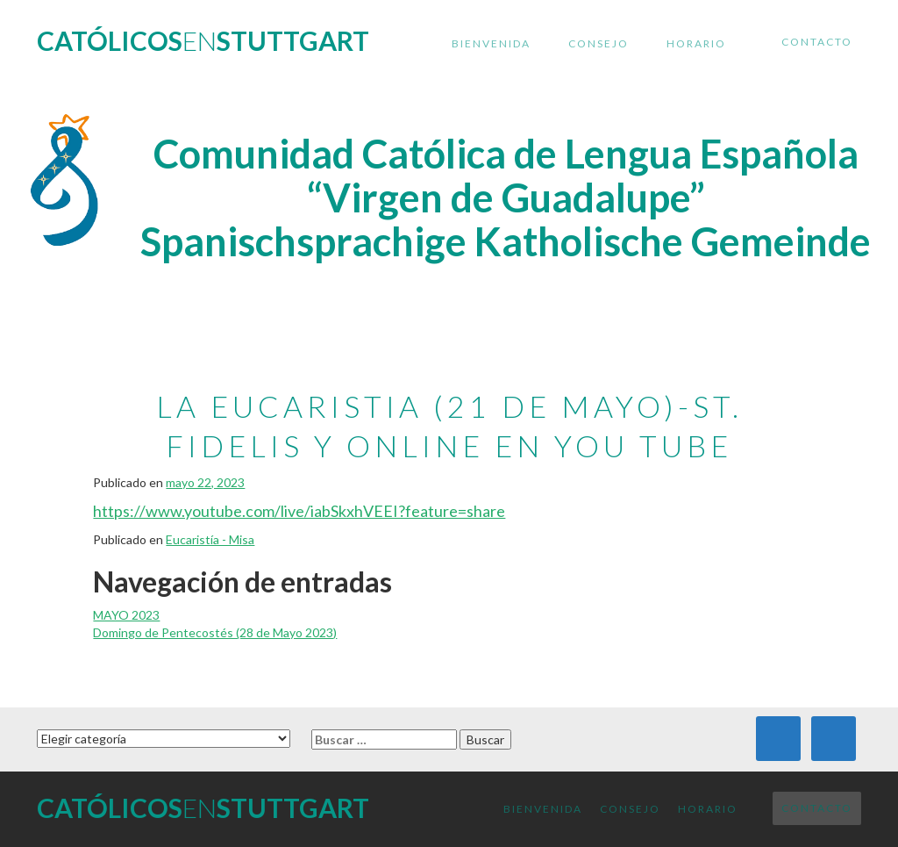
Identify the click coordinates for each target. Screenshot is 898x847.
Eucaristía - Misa (210, 539)
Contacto (816, 41)
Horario (696, 43)
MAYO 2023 (126, 614)
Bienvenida (491, 43)
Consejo (598, 43)
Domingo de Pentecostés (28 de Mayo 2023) (215, 632)
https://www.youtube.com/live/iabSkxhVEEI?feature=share (299, 510)
